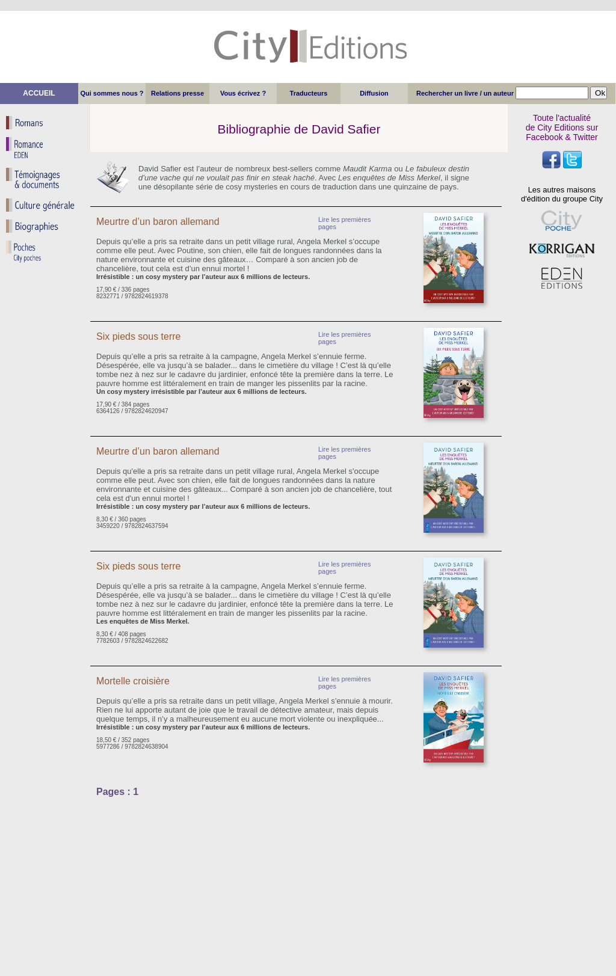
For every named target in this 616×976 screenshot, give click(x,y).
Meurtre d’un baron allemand (159, 221)
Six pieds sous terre (138, 336)
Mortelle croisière (133, 681)
